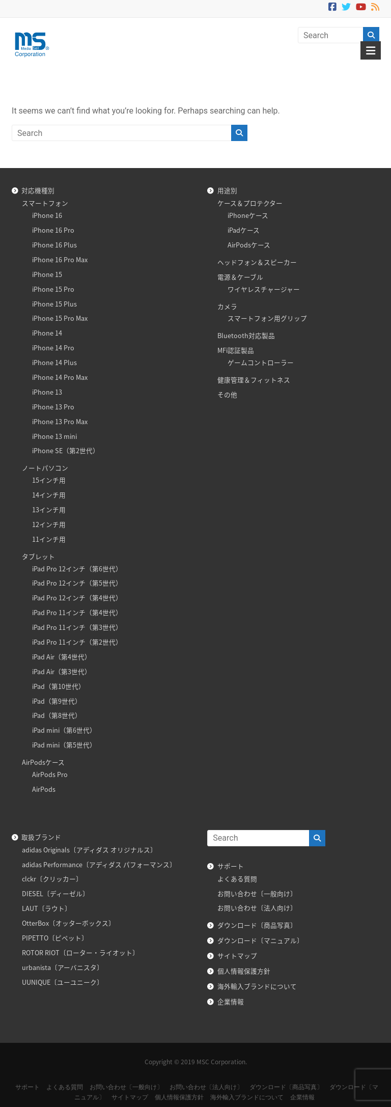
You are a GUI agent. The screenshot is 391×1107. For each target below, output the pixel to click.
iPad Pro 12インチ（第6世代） (77, 568)
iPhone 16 (47, 215)
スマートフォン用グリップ (267, 318)
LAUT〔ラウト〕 (46, 908)
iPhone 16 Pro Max (60, 259)
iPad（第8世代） (56, 715)
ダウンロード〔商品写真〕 (257, 925)
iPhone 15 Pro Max (60, 318)
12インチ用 (49, 524)
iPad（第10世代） (58, 686)
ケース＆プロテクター (250, 203)
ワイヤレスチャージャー (264, 289)
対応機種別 (37, 190)
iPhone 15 (47, 274)
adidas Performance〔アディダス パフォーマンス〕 (99, 864)
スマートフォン (45, 203)
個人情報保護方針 (243, 971)
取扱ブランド (41, 837)
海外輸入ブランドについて (257, 986)
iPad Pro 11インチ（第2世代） (77, 642)
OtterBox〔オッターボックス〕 (68, 923)
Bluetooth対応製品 (246, 335)
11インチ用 (49, 539)
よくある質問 (237, 878)
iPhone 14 (47, 333)
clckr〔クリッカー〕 (52, 878)
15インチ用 (49, 480)
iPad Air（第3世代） (61, 671)
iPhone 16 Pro (53, 230)
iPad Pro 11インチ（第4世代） (77, 612)
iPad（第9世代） (56, 701)
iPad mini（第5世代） (64, 745)
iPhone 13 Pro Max (60, 421)
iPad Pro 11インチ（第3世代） (77, 627)
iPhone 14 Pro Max (60, 377)
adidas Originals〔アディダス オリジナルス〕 (89, 849)
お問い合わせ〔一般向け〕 (257, 893)
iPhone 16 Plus (54, 245)
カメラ (227, 306)
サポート (230, 866)
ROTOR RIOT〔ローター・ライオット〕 (80, 952)
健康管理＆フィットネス (253, 379)
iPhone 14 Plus (54, 362)
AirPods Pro (50, 774)
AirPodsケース (43, 762)
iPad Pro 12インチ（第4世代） (77, 597)
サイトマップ (237, 955)
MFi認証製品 (235, 350)
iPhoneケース (248, 215)
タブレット (38, 556)
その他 (227, 394)
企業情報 (230, 1001)
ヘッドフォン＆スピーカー (257, 262)
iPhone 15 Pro (53, 289)
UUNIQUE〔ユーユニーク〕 (62, 982)
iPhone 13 (47, 392)
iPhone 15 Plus (54, 304)
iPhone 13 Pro (53, 406)
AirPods (43, 789)
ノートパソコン (45, 468)
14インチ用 (49, 495)
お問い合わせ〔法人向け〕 (257, 907)
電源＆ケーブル (240, 277)
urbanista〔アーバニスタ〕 (62, 967)
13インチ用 (49, 509)
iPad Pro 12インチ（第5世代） (77, 583)
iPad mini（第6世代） (64, 730)
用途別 (227, 190)
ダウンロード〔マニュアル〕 (260, 940)
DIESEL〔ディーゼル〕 (55, 893)
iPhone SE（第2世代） (65, 450)
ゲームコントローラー (261, 362)
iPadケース (244, 230)
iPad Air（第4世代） (61, 656)
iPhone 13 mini (54, 436)
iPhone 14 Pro (53, 347)
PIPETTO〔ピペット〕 (55, 938)
